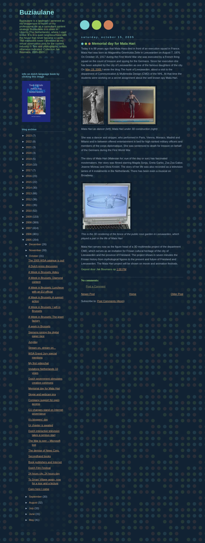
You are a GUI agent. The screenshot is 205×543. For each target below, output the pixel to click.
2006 (29, 234)
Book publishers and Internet (45, 462)
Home (132, 294)
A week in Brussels (39, 326)
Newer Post (88, 294)
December (35, 244)
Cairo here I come (38, 489)
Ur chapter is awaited (40, 425)
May (32, 520)
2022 (29, 141)
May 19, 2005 (93, 69)
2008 (29, 222)
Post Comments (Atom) (111, 301)
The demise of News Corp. (44, 450)
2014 (29, 187)
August (33, 502)
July (31, 508)
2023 (29, 135)
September (35, 496)
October (34, 255)
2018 (29, 164)
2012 (29, 199)
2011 (29, 205)
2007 (29, 228)
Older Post (177, 294)
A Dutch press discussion (43, 266)
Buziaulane (36, 12)
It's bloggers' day (38, 419)
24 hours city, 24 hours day (44, 473)
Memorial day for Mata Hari (44, 388)
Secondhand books (39, 456)
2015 (29, 182)
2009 (29, 216)
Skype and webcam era (42, 394)
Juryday (33, 342)
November (35, 250)
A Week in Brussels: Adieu (43, 272)
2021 (29, 147)
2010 (29, 210)
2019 (29, 158)
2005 (29, 239)
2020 (29, 153)
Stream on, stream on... (42, 347)
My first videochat (38, 363)
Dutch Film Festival (39, 467)
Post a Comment (95, 286)
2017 (29, 170)
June (32, 514)
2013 (29, 193)
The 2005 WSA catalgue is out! (46, 260)
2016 (29, 176)
